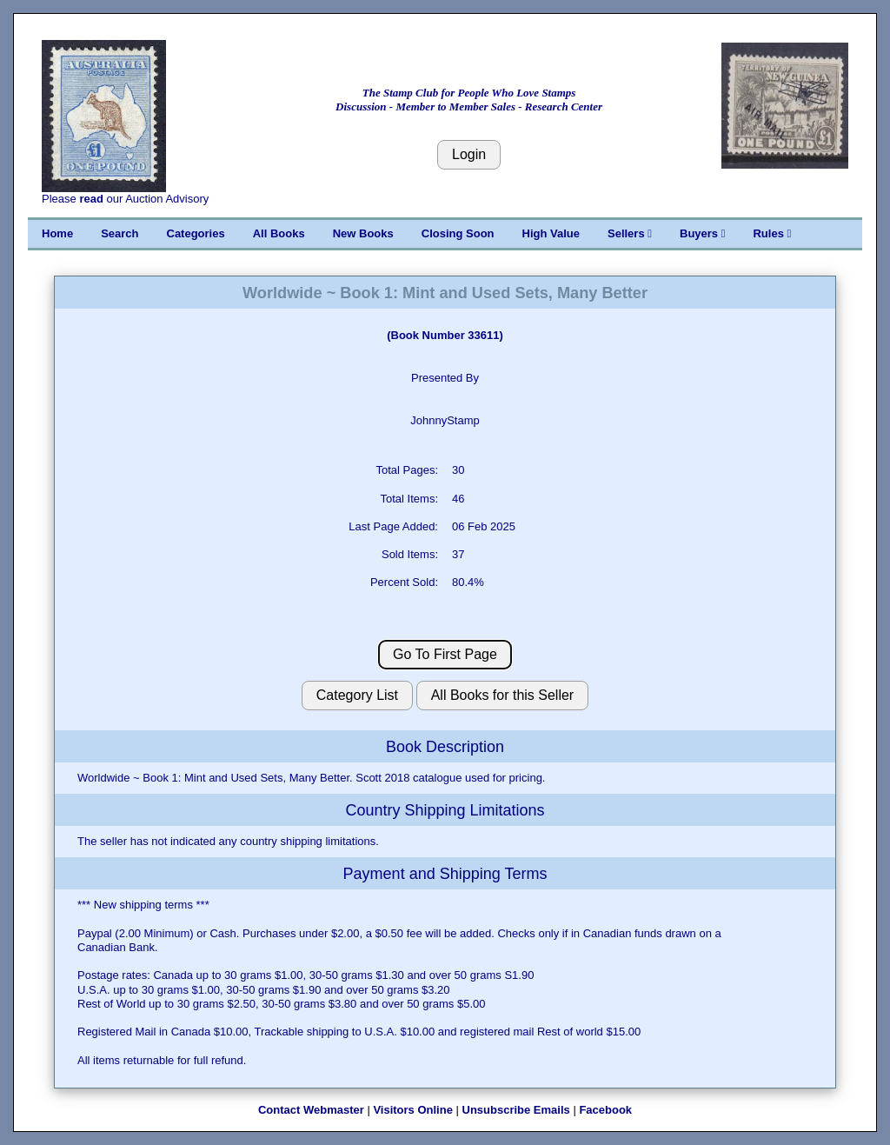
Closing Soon (458, 233)
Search (119, 233)
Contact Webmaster (311, 1109)
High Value (551, 233)
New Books (363, 233)
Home (57, 233)
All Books (279, 233)
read (91, 198)
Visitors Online (413, 1109)
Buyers (702, 233)
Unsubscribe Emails (516, 1109)
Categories (196, 233)
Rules (772, 233)
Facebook (605, 1109)
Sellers (630, 233)
